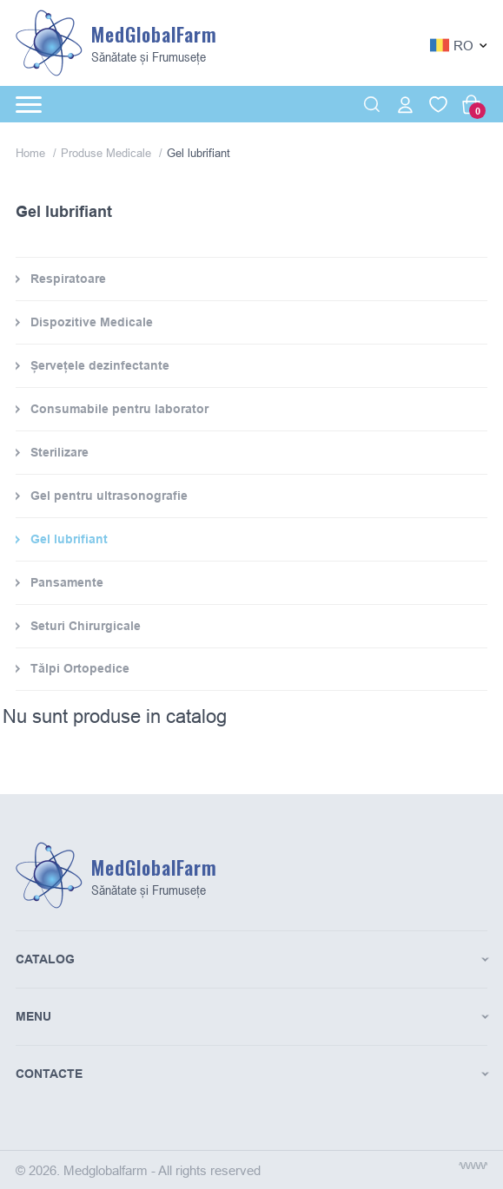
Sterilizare (59, 452)
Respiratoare (68, 279)
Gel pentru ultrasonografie (109, 496)
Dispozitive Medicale (91, 322)
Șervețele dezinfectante (99, 365)
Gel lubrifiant (69, 539)
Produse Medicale (108, 153)
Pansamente (66, 582)
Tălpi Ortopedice (79, 668)
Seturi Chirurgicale (85, 626)
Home (32, 153)
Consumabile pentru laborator (119, 409)
